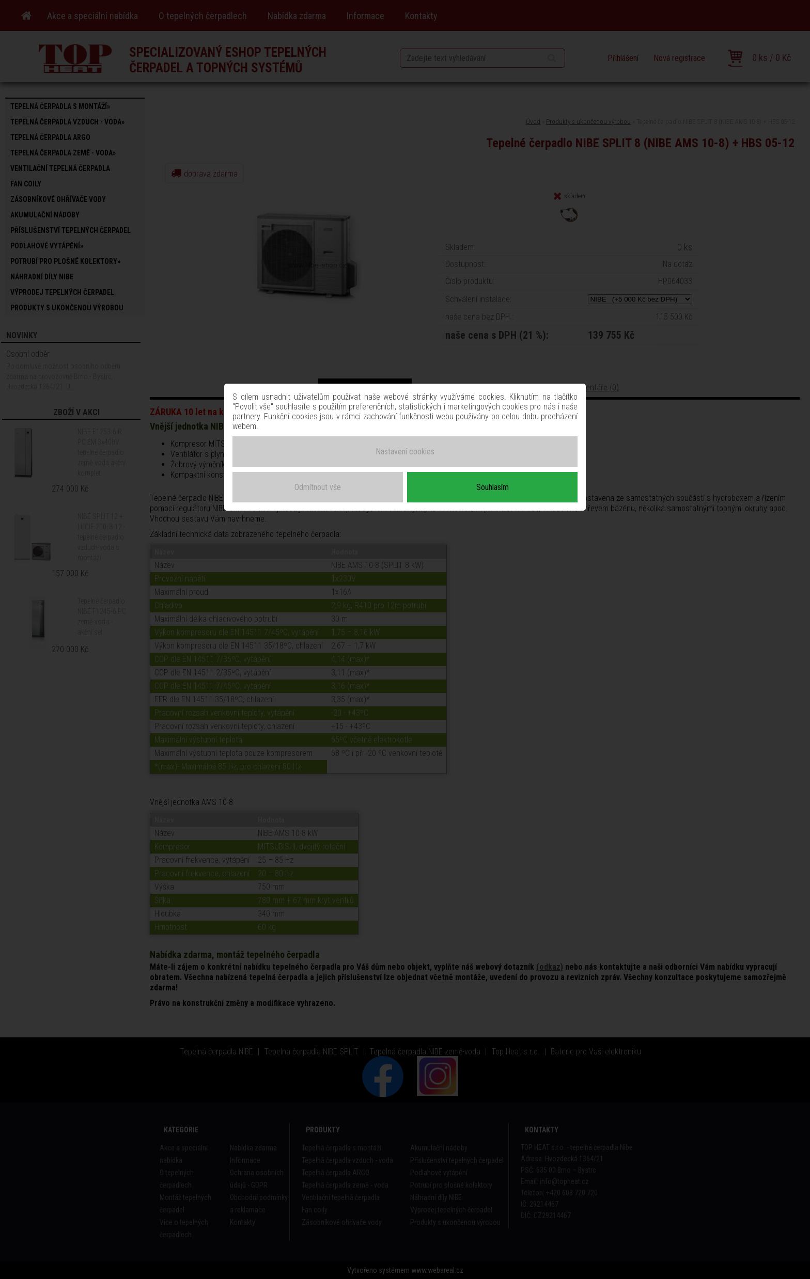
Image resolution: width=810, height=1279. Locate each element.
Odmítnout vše (317, 487)
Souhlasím (492, 487)
